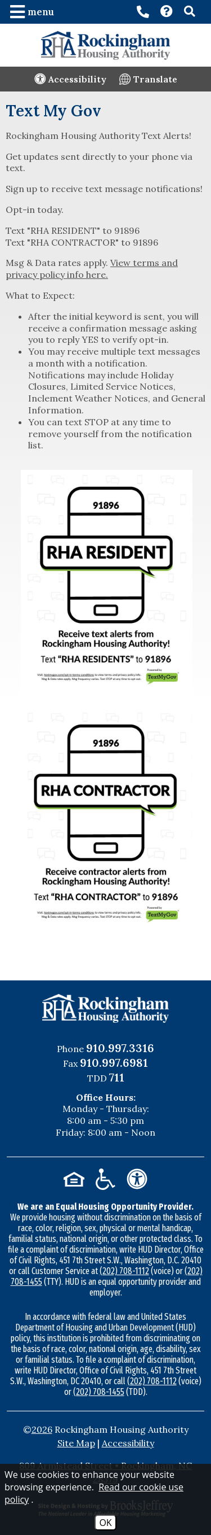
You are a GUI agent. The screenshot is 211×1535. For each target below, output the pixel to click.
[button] (33, 11)
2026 (42, 1429)
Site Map (76, 1443)
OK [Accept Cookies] (105, 1522)
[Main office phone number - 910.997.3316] (143, 12)
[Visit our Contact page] (166, 12)
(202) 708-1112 (124, 1271)
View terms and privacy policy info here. (92, 268)
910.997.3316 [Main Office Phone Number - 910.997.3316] (120, 1048)
